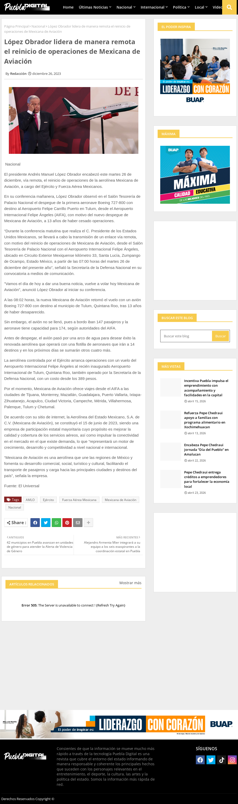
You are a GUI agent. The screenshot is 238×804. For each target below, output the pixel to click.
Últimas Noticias (93, 7)
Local (199, 7)
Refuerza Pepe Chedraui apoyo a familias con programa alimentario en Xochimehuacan (204, 420)
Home (68, 7)
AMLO (30, 500)
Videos (219, 7)
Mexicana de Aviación (120, 500)
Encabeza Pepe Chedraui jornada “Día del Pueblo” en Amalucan (206, 450)
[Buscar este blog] (186, 336)
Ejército (48, 500)
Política (179, 7)
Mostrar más (130, 582)
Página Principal (16, 26)
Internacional (152, 7)
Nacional (124, 7)
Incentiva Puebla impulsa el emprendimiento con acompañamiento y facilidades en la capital (206, 387)
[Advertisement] (73, 668)
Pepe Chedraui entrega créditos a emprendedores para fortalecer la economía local (206, 479)
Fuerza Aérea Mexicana (79, 500)
